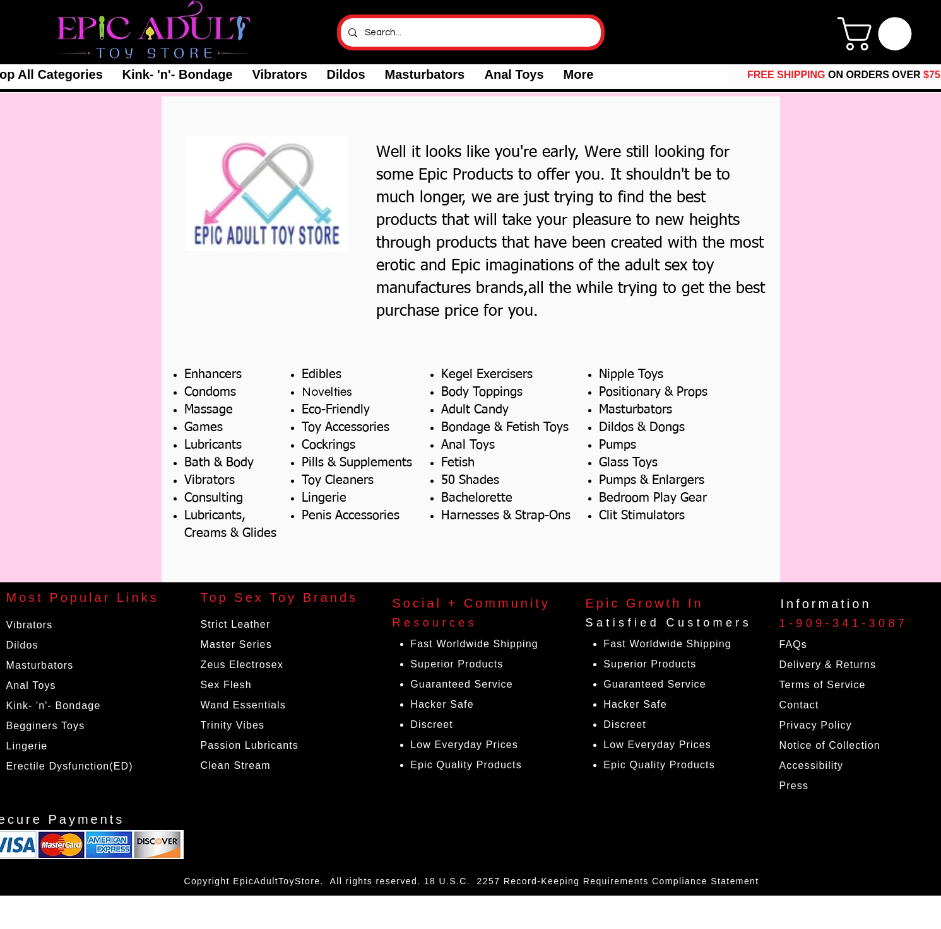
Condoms (210, 392)
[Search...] (469, 32)
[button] (177, 74)
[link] (878, 33)
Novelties (327, 392)
